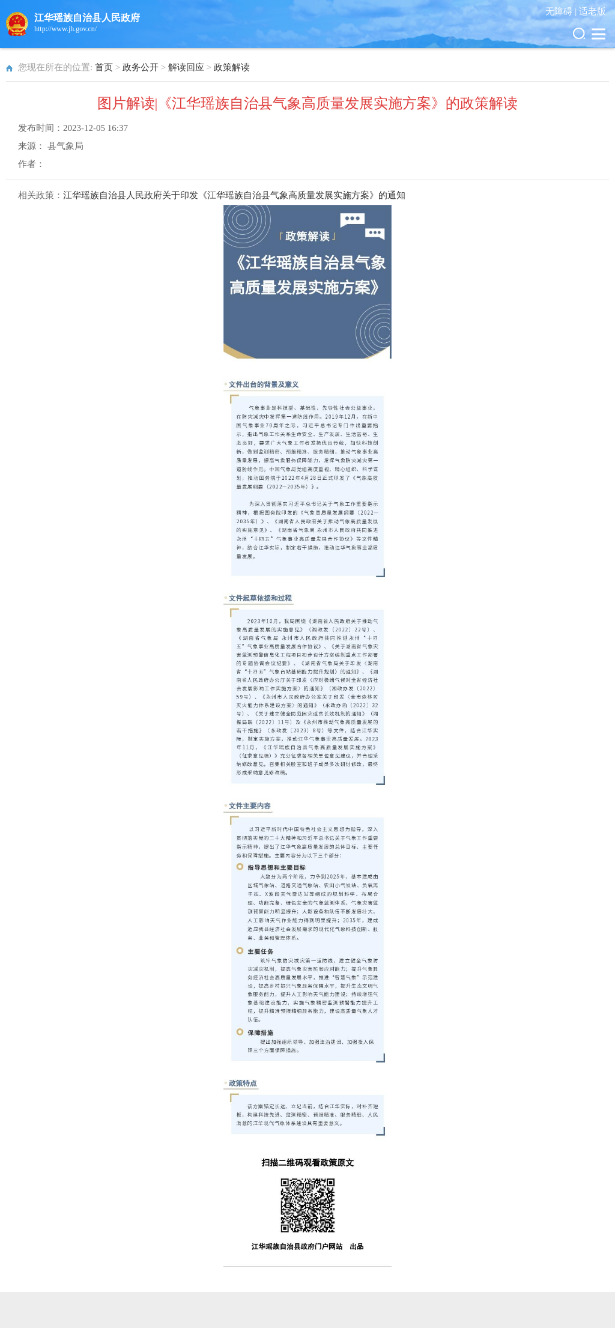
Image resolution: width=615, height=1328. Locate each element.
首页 (104, 67)
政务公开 (141, 67)
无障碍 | (562, 11)
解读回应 (186, 67)
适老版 (592, 11)
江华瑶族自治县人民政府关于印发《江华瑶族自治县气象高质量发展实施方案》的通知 (234, 195)
